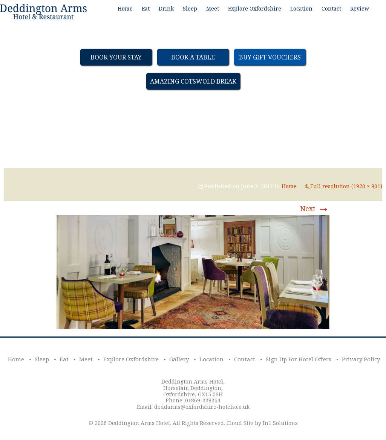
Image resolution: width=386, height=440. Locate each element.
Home (125, 8)
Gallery (179, 359)
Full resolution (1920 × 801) (346, 186)
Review (359, 8)
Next (314, 208)
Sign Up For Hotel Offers (298, 359)
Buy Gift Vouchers (270, 57)
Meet (212, 8)
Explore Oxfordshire (254, 8)
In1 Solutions (280, 422)
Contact (331, 8)
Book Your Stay (116, 57)
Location (301, 8)
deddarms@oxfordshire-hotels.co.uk (202, 406)
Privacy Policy (361, 359)
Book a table (193, 57)
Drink (166, 8)
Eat (146, 8)
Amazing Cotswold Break (193, 81)
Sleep (190, 8)
